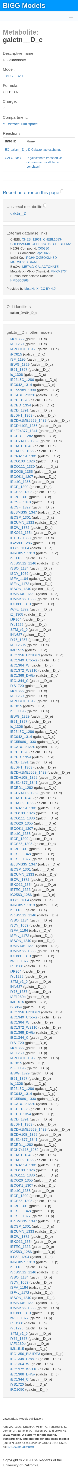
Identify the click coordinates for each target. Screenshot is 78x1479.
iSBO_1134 (20, 568)
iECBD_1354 (21, 405)
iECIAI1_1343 (21, 446)
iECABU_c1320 (23, 395)
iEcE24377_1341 (24, 431)
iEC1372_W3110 (24, 670)
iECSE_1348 (21, 502)
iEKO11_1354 (22, 533)
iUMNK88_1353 (23, 599)
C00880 (43, 248)
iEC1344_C (20, 681)
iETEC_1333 (21, 538)
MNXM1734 (59, 271)
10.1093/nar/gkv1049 (20, 1446)
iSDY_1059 (19, 574)
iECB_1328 (19, 400)
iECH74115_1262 (24, 441)
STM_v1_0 (19, 630)
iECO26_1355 (22, 472)
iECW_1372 (20, 528)
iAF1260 (17, 344)
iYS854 (16, 1007)
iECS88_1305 (21, 492)
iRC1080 (17, 1389)
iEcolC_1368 (21, 482)
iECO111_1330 (23, 466)
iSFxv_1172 (20, 584)
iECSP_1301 (21, 517)
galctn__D (18, 213)
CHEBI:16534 (53, 239)
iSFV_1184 (19, 579)
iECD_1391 (20, 410)
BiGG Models (24, 5)
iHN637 (16, 635)
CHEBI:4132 (62, 244)
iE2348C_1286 (22, 380)
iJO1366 (17, 339)
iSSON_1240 (21, 589)
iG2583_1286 (21, 543)
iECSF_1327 (21, 507)
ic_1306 (17, 375)
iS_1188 (17, 558)
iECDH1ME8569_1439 (29, 420)
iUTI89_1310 (21, 604)
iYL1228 (17, 624)
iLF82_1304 (20, 548)
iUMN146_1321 (23, 594)
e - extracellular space (20, 124)
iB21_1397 (19, 369)
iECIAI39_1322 (22, 451)
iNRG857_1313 (23, 553)
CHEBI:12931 (31, 239)
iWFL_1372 (20, 609)
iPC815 (16, 354)
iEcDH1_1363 (21, 415)
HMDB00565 (19, 280)
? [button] (61, 191)
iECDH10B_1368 (24, 426)
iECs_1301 (19, 497)
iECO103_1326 (23, 461)
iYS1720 (17, 686)
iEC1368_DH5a (23, 675)
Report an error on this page (32, 192)
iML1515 (17, 650)
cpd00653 (44, 253)
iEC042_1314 (21, 385)
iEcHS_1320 (13, 76)
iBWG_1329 (20, 364)
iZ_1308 (17, 614)
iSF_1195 (18, 359)
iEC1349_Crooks (24, 660)
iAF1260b (18, 645)
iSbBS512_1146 (23, 563)
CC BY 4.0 (47, 289)
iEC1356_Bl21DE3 (25, 655)
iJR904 (16, 619)
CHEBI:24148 (20, 244)
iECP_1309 (19, 487)
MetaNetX (31, 289)
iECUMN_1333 (22, 522)
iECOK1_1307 (22, 477)
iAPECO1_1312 (23, 349)
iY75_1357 (19, 640)
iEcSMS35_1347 (24, 512)
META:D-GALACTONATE (40, 267)
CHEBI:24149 (41, 244)
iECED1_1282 (22, 436)
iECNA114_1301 (24, 456)
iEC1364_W (20, 665)
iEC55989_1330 (23, 390)
